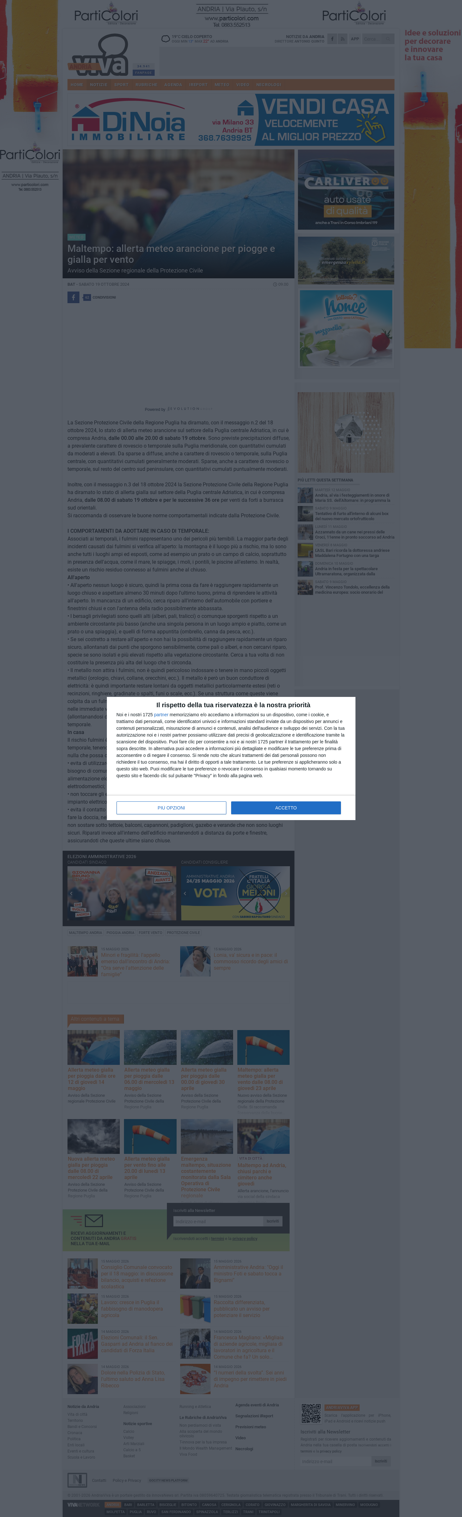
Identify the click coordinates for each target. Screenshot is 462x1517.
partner (161, 714)
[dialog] (231, 758)
